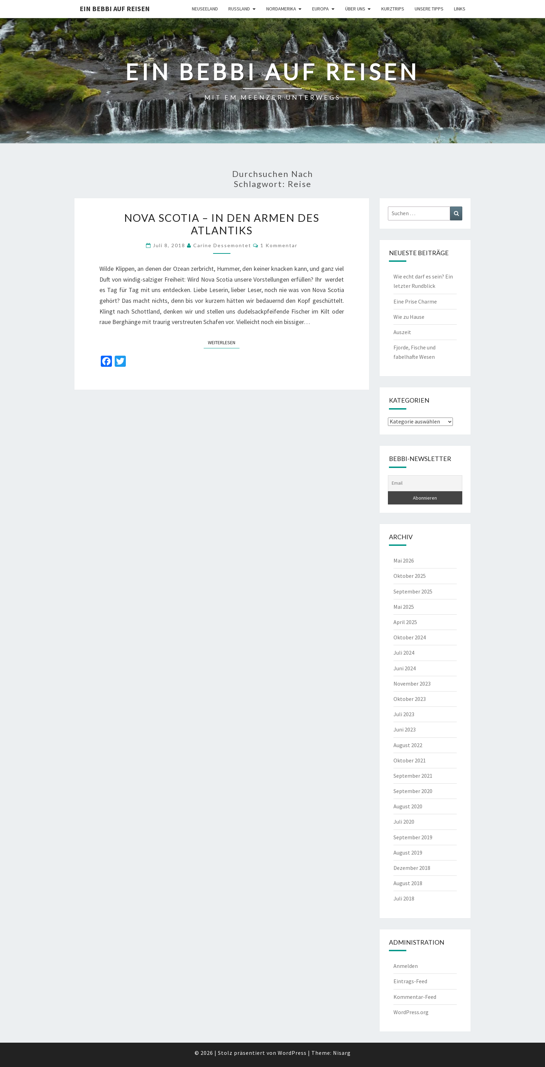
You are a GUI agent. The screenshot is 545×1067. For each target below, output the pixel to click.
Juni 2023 (404, 729)
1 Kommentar (279, 245)
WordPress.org (411, 1012)
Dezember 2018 (411, 867)
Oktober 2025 (409, 575)
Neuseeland (205, 9)
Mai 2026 (403, 560)
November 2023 (412, 683)
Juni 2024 (404, 668)
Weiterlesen (223, 342)
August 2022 (407, 745)
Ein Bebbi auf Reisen (115, 8)
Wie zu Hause (408, 316)
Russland (239, 9)
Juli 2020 (403, 821)
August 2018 (407, 883)
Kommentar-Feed (414, 996)
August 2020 (407, 806)
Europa (320, 9)
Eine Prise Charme (415, 301)
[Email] (425, 483)
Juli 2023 (403, 714)
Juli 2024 (403, 652)
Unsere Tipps (429, 9)
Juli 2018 (403, 898)
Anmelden (405, 965)
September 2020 (412, 790)
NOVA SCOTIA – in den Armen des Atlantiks (221, 223)
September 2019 (412, 837)
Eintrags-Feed (410, 981)
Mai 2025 (403, 606)
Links (459, 9)
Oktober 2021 (409, 760)
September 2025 (412, 591)
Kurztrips (392, 9)
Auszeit (402, 332)
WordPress (292, 1052)
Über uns (355, 9)
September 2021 (412, 775)
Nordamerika (281, 9)
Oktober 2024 (409, 637)
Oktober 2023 (409, 698)
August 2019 (407, 852)
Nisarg (342, 1052)
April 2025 (405, 622)
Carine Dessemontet (222, 245)
